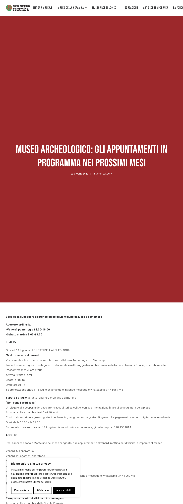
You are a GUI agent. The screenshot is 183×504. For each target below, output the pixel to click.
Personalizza (21, 490)
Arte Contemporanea (155, 7)
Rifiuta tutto (43, 490)
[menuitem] (42, 8)
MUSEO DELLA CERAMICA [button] (72, 7)
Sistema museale (43, 7)
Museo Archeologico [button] (106, 7)
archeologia (104, 149)
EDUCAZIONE (131, 7)
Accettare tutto (64, 490)
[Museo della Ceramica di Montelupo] (18, 7)
